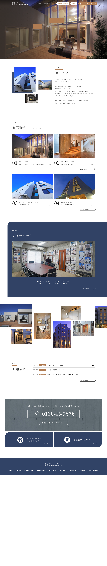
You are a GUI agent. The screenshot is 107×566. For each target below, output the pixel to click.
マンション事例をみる (85, 214)
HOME (10, 470)
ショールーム (52, 470)
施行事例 (46, 3)
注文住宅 (18, 470)
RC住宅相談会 (41, 470)
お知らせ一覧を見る (84, 380)
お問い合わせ (72, 470)
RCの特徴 (39, 3)
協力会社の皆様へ (94, 470)
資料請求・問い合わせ (63, 3)
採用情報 (74, 3)
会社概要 (52, 3)
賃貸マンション (28, 470)
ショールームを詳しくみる (86, 288)
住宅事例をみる (83, 174)
